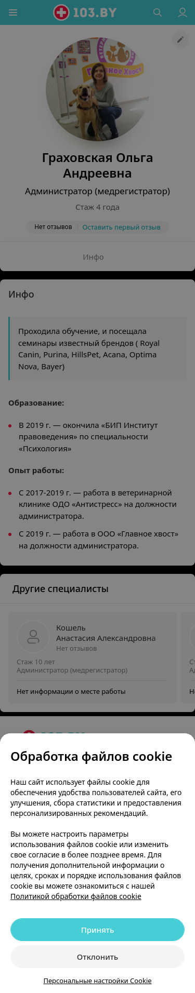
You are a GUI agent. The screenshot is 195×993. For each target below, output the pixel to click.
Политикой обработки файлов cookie (75, 896)
